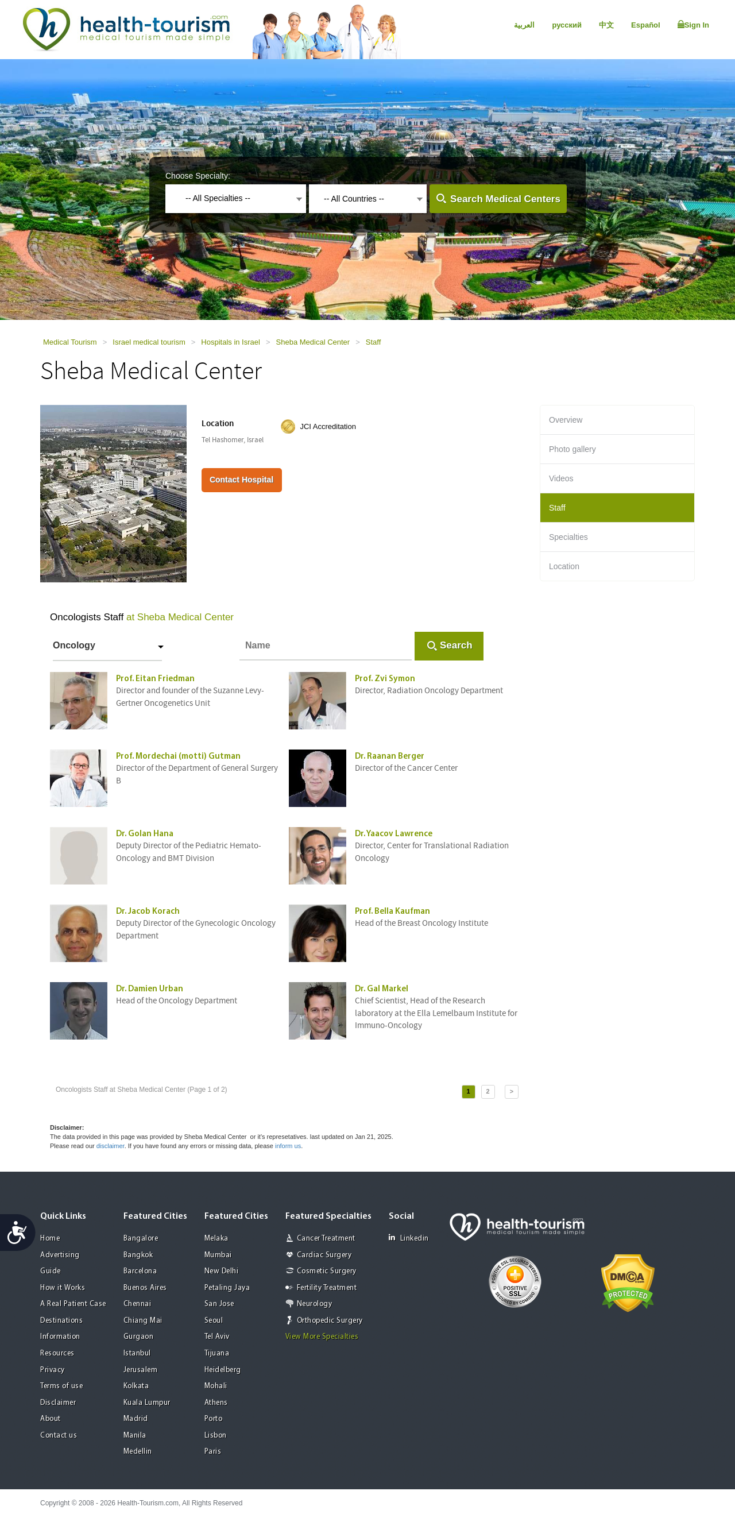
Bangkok (138, 1255)
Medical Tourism (70, 342)
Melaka (216, 1238)
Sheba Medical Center (313, 342)
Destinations (61, 1320)
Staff (373, 342)
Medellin (137, 1451)
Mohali (215, 1386)
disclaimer (110, 1145)
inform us (288, 1145)
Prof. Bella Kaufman (392, 911)
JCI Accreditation (328, 426)
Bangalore (140, 1238)
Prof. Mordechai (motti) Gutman (178, 756)
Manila (134, 1435)
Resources (57, 1353)
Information (60, 1337)
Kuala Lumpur (147, 1403)
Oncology (74, 645)
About (50, 1419)
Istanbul (137, 1353)
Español (645, 25)
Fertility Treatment (327, 1288)
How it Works (62, 1288)
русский (567, 25)
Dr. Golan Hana (144, 834)
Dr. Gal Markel (381, 989)
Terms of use (61, 1386)
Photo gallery (572, 449)
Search (456, 645)
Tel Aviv (217, 1337)
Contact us (58, 1435)
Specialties (568, 537)
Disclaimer (58, 1403)
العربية (524, 25)
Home (50, 1238)
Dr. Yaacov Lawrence (393, 834)
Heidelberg (222, 1370)
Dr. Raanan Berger (389, 756)
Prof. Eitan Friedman (155, 679)
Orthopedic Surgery (330, 1320)
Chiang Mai (143, 1320)
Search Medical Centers (505, 199)
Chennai (137, 1304)
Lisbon (215, 1435)
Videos (561, 478)
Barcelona (140, 1271)
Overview (565, 419)
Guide (50, 1271)
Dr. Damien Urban (149, 989)
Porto (213, 1419)
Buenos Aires (145, 1288)
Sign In (693, 24)
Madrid (135, 1419)
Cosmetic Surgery (327, 1271)
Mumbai (218, 1255)
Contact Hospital (241, 479)
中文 (606, 25)
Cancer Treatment (326, 1238)
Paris (213, 1451)
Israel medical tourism (149, 342)
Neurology (314, 1304)
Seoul (213, 1320)
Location (564, 566)
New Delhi (221, 1271)
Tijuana (217, 1353)
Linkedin (409, 1238)
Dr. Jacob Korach (148, 911)
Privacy (52, 1370)
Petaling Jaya (227, 1288)
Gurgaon (138, 1337)
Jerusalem (140, 1370)
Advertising (60, 1255)
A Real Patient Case (73, 1304)
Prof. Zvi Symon (385, 679)
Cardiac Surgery (324, 1255)
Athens (216, 1403)
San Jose (219, 1304)
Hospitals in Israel (230, 342)
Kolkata (136, 1386)
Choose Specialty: (197, 175)
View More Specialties (322, 1337)
